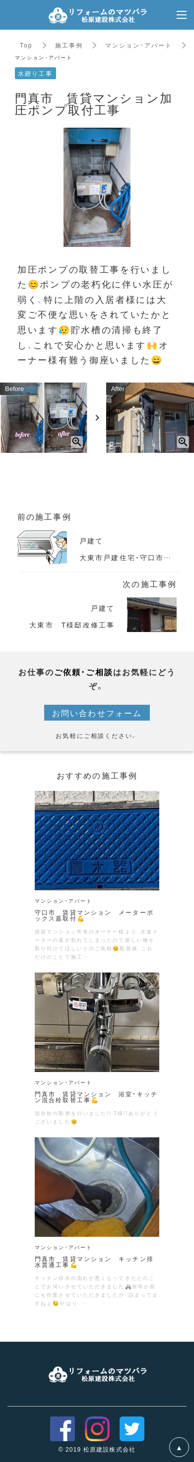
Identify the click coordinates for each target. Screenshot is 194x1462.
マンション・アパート (138, 45)
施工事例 (69, 45)
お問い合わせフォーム (97, 713)
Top (26, 45)
